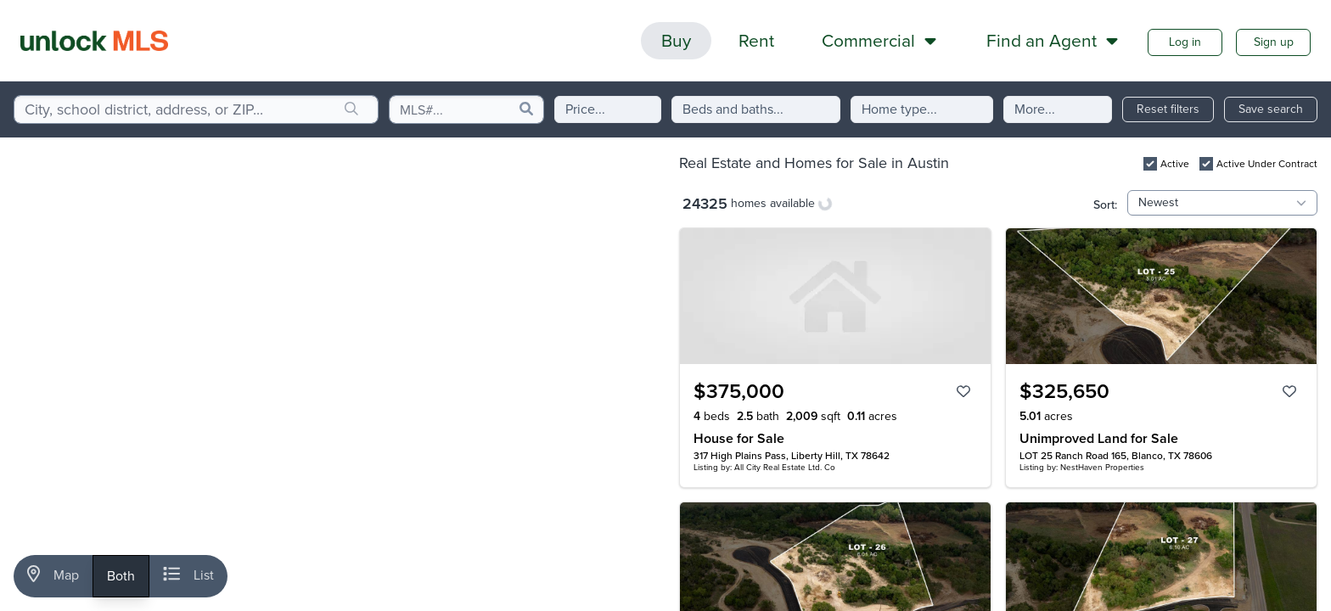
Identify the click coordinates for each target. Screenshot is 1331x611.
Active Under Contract (1266, 163)
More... (1034, 109)
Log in (1185, 42)
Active (1174, 163)
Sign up (1274, 42)
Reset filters (1168, 109)
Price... (585, 109)
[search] (351, 109)
